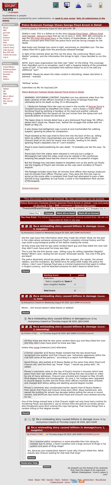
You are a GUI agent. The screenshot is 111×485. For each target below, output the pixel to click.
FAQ (4, 30)
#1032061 (81, 333)
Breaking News (9, 69)
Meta (5, 77)
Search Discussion (85, 205)
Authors (6, 38)
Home (30, 480)
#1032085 (87, 434)
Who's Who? (8, 96)
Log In (5, 57)
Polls (5, 43)
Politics (6, 79)
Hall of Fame (8, 45)
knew (36, 347)
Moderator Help (29, 463)
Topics (5, 35)
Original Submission (30, 188)
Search (6, 40)
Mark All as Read (66, 213)
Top (50, 205)
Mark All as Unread (89, 213)
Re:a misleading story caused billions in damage (65, 226)
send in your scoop (65, 18)
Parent (25, 271)
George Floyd (95, 106)
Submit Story (8, 48)
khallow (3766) (30, 333)
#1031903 (85, 233)
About (5, 28)
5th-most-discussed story (43, 38)
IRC (4, 91)
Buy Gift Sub (8, 52)
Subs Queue (8, 50)
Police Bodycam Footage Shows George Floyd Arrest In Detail (53, 92)
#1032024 (85, 303)
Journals (6, 33)
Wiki (5, 94)
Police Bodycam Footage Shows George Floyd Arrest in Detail (62, 25)
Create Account (9, 55)
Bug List (6, 99)
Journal (91, 333)
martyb (33, 29)
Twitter (6, 89)
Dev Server (8, 101)
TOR (5, 104)
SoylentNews (10, 8)
